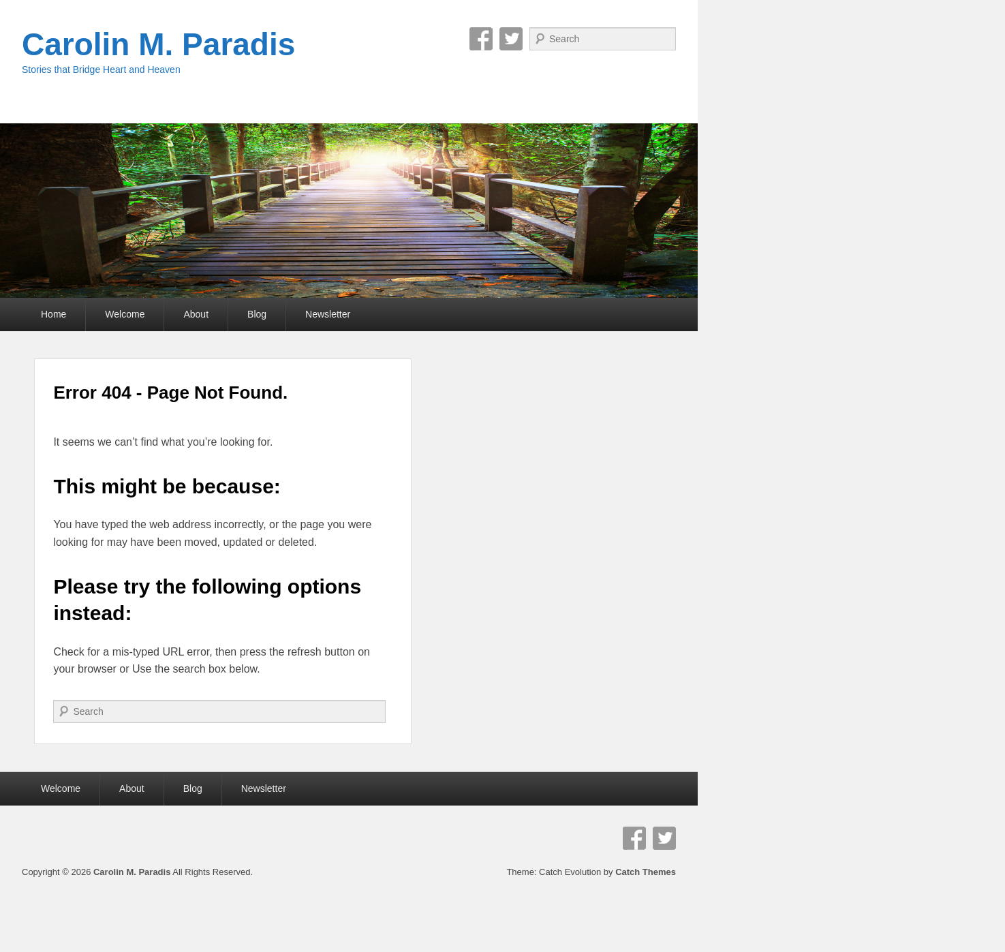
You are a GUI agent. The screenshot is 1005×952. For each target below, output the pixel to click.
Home (53, 314)
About (195, 314)
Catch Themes (645, 872)
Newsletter (327, 314)
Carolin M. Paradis (158, 44)
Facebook (481, 38)
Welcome (124, 314)
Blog (256, 314)
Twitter (511, 38)
